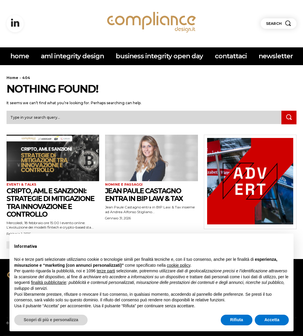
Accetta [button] (271, 319)
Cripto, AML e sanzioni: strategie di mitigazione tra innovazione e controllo (53, 202)
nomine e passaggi (124, 185)
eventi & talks (21, 185)
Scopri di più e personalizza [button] (51, 319)
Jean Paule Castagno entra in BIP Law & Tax (146, 195)
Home (12, 77)
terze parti (106, 271)
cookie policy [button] (178, 265)
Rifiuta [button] (236, 319)
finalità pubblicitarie (48, 282)
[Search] (288, 118)
